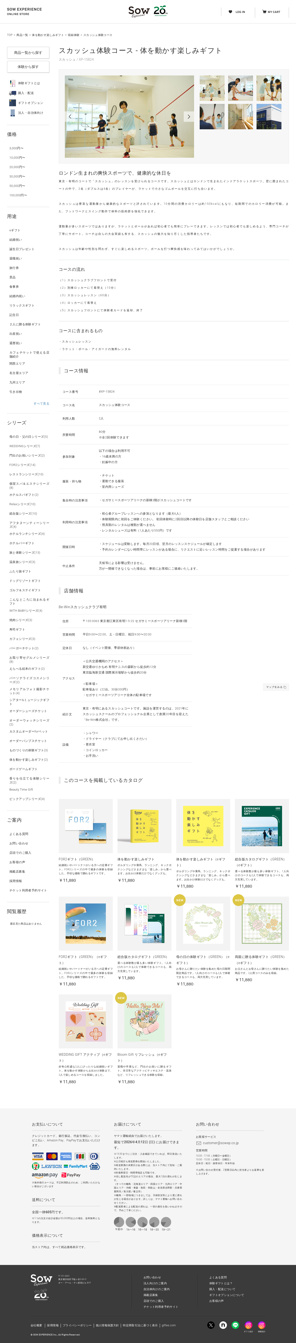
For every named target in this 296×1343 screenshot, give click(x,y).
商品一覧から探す (28, 53)
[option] (129, 116)
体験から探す (28, 67)
